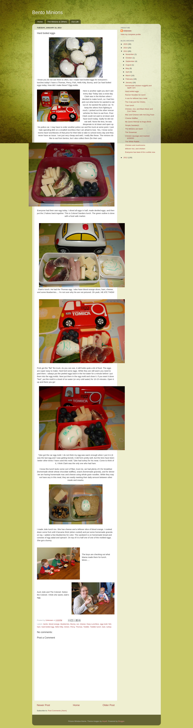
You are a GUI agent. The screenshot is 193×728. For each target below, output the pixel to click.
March (128, 76)
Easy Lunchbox (93, 624)
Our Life (75, 22)
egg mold (103, 624)
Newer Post (43, 705)
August (129, 65)
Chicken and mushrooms (135, 145)
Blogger (121, 721)
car (77, 624)
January (129, 82)
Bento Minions (47, 12)
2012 (125, 158)
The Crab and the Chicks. (135, 102)
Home (40, 22)
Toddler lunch (95, 627)
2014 (125, 48)
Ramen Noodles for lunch (135, 95)
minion (66, 627)
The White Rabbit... (133, 142)
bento (45, 624)
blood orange (54, 624)
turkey (108, 627)
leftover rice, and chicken (135, 149)
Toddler (86, 627)
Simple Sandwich (132, 125)
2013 (125, 51)
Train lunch (129, 105)
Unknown (127, 31)
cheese (83, 624)
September (130, 61)
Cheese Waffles (131, 118)
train (103, 627)
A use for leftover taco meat (136, 98)
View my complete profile (131, 34)
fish (110, 624)
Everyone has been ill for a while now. (140, 152)
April (128, 72)
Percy (72, 627)
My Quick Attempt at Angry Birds (138, 122)
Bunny (72, 624)
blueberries (64, 624)
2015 (125, 44)
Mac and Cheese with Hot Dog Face (139, 115)
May (127, 68)
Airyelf (104, 721)
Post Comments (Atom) (57, 711)
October (129, 58)
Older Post (109, 705)
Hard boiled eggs (132, 91)
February (129, 79)
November (130, 54)
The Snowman (131, 132)
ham (38, 627)
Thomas (79, 627)
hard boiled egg (48, 627)
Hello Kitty (59, 627)
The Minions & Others (57, 22)
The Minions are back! (134, 129)
